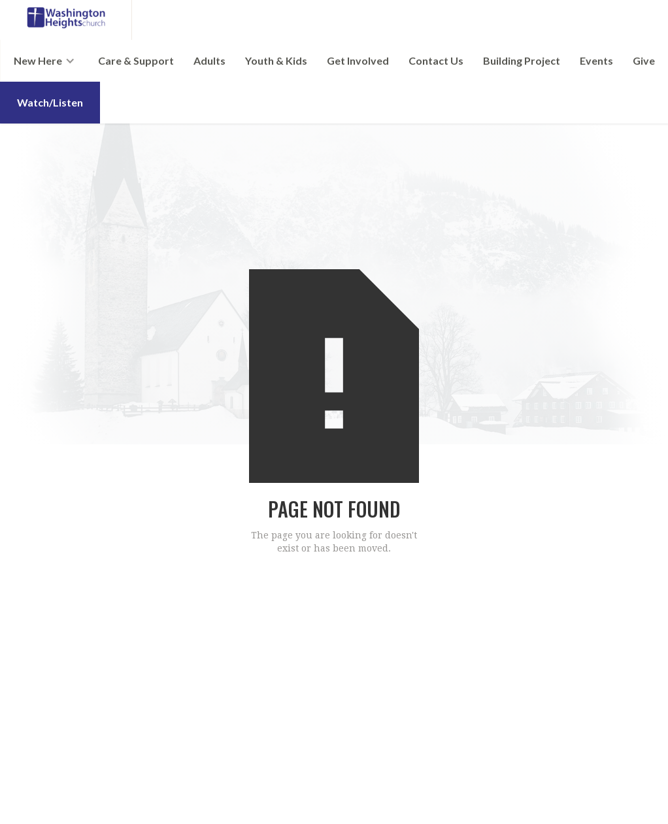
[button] (44, 61)
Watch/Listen (50, 102)
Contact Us (436, 60)
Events (596, 60)
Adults (209, 60)
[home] (66, 20)
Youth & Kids (276, 60)
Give (644, 60)
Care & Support (136, 60)
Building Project (521, 60)
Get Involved (358, 60)
